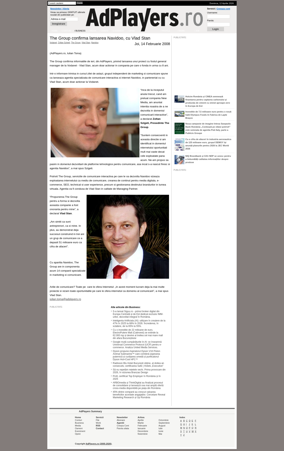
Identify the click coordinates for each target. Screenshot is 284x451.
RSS (98, 425)
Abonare (121, 420)
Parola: (210, 20)
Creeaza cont (223, 8)
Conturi (78, 420)
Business (79, 423)
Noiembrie (143, 434)
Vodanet (53, 43)
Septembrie (164, 423)
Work (98, 423)
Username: (212, 12)
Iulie (161, 428)
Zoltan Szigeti (64, 43)
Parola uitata (123, 428)
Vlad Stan (86, 43)
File (97, 420)
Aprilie (141, 420)
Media (78, 425)
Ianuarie (142, 428)
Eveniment (80, 431)
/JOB (178, 292)
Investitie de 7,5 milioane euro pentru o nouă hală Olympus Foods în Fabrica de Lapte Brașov (208, 114)
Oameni (79, 428)
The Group (75, 43)
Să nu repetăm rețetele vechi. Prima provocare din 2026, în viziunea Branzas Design (139, 371)
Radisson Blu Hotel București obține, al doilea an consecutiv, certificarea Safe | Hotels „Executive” (138, 364)
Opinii (77, 434)
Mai (160, 434)
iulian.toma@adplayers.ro (65, 299)
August (162, 425)
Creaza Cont (123, 425)
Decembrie (143, 431)
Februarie (142, 425)
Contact (100, 428)
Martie (141, 423)
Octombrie (164, 420)
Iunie (161, 431)
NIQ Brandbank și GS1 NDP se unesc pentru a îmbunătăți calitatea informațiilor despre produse (208, 159)
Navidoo (95, 43)
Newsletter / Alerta (59, 8)
